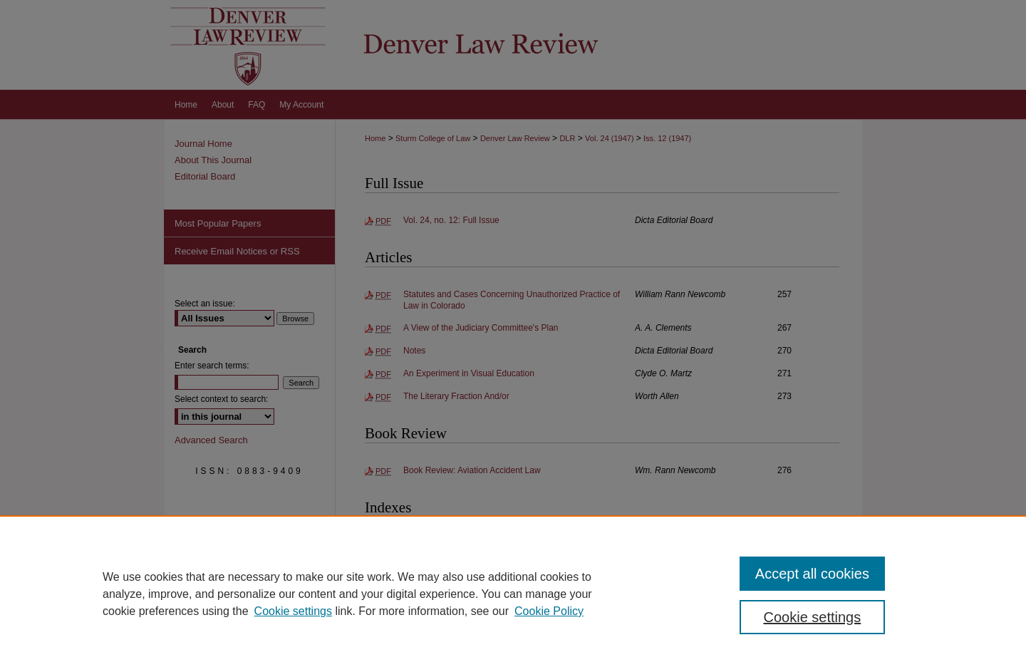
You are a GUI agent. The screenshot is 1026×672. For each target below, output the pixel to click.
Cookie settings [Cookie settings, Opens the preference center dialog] (812, 617)
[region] (513, 593)
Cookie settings (293, 611)
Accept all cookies (812, 573)
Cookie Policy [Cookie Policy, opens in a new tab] (549, 611)
